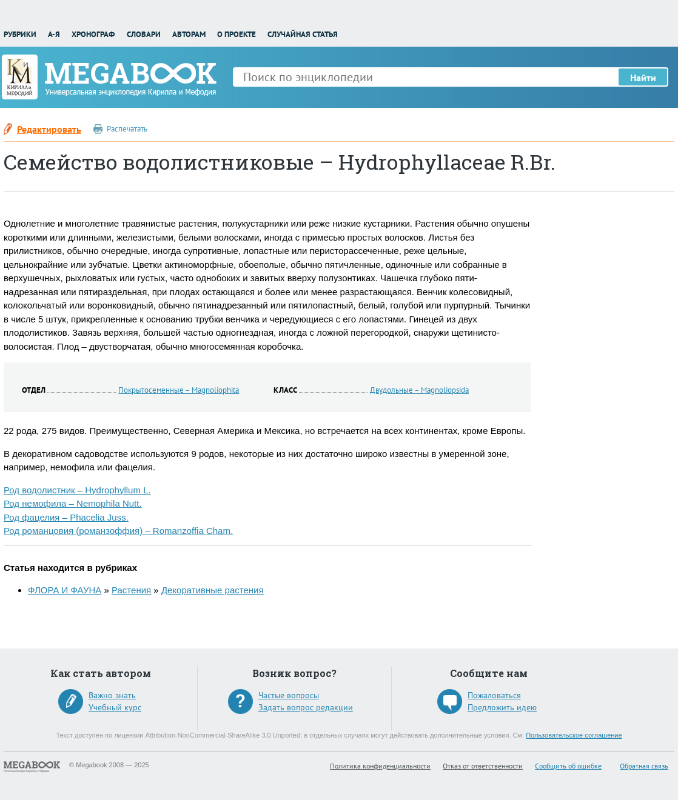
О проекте (236, 34)
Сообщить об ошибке (568, 765)
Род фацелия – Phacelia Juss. (66, 517)
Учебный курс (115, 707)
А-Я (54, 34)
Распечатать (127, 129)
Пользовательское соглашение (574, 735)
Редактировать (49, 129)
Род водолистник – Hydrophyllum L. (77, 490)
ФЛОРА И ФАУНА (64, 590)
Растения (131, 590)
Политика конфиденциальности (380, 765)
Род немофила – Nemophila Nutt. (73, 503)
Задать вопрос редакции (305, 707)
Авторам (189, 34)
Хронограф (93, 34)
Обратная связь (644, 765)
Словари (144, 34)
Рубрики (20, 34)
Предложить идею (502, 707)
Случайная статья (302, 34)
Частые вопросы (288, 695)
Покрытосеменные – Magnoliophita (178, 390)
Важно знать (112, 695)
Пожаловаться (494, 695)
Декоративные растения (212, 590)
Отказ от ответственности (483, 765)
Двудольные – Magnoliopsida (419, 390)
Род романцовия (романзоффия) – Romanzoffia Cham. (118, 530)
